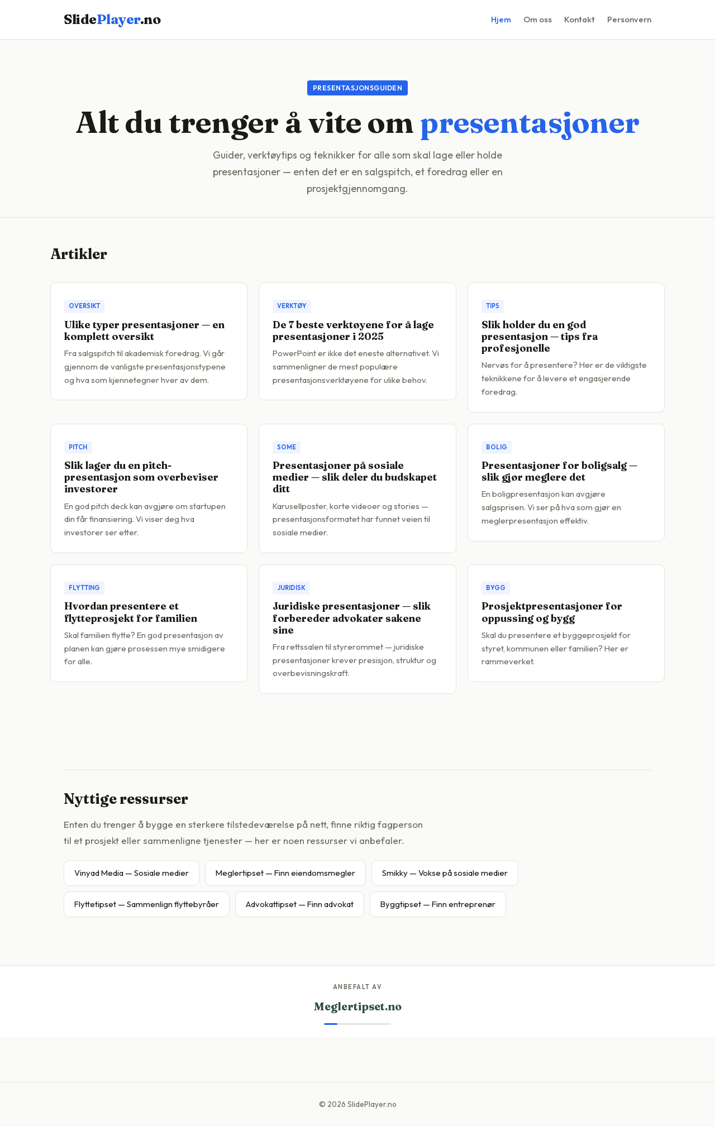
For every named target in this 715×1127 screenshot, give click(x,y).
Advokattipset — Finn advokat (300, 904)
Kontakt (579, 19)
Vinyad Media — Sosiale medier (131, 872)
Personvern (629, 19)
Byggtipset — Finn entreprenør (437, 904)
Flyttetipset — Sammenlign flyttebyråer (146, 904)
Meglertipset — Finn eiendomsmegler (285, 872)
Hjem (501, 19)
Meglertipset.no (358, 1006)
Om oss (537, 19)
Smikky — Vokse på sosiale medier (445, 872)
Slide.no (112, 19)
